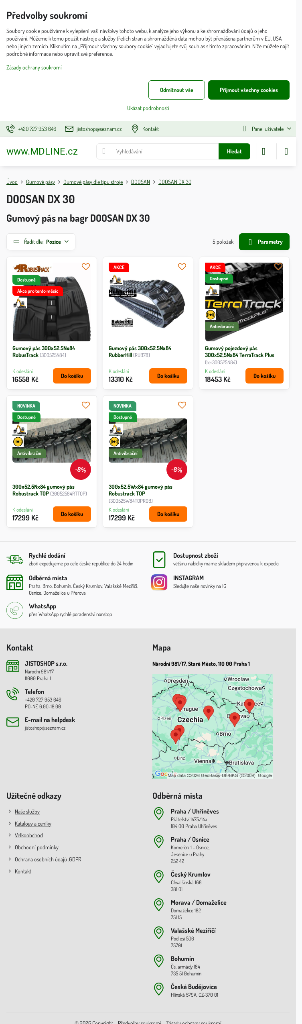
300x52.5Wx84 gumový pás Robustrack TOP (140, 490)
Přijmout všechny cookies (249, 89)
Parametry (264, 242)
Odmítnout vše (176, 89)
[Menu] (286, 151)
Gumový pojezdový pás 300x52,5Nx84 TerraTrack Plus (239, 352)
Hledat (234, 151)
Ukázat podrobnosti (148, 107)
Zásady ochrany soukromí (34, 67)
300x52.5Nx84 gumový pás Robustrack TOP (43, 490)
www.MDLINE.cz (42, 151)
